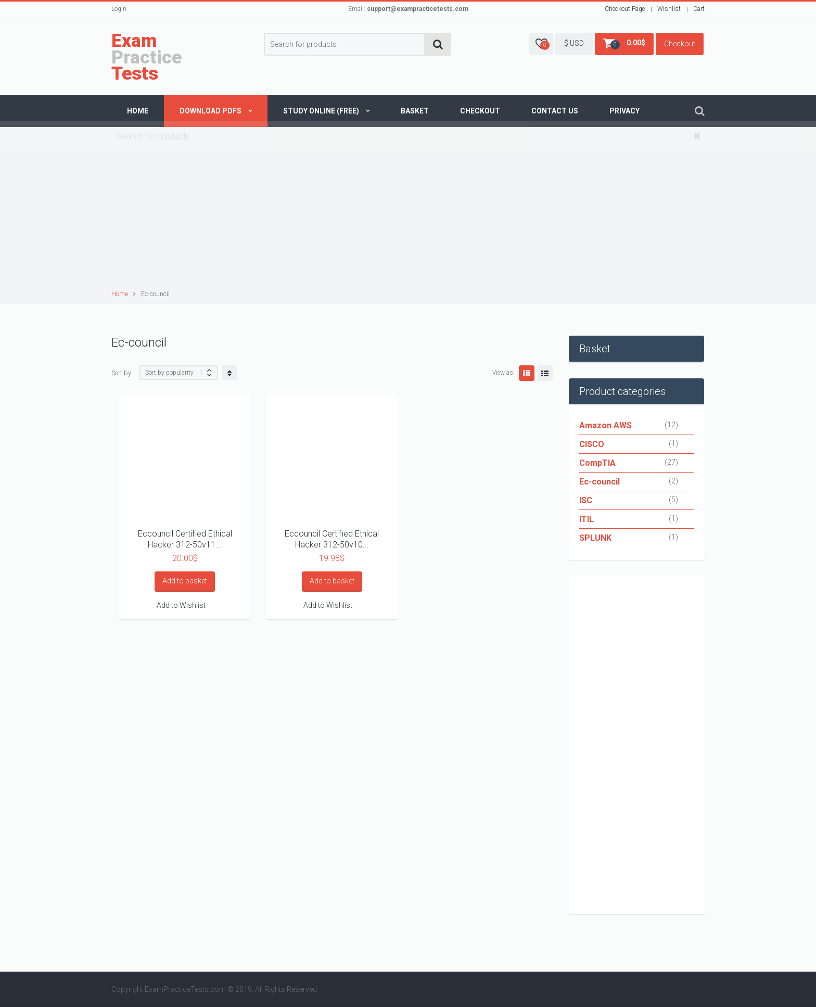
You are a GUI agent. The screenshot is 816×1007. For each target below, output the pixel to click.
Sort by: (122, 373)
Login (118, 8)
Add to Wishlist (181, 605)
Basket (415, 111)
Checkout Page (625, 8)
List (545, 373)
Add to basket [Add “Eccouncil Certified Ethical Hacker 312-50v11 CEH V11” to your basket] (184, 581)
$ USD (574, 43)
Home (137, 111)
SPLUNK (595, 538)
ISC (585, 500)
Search (438, 44)
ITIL (586, 519)
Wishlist (669, 8)
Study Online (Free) (321, 111)
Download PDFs (210, 111)
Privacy (624, 111)
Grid (526, 373)
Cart (699, 8)
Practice (146, 57)
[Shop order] (178, 372)
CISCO (591, 444)
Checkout (679, 44)
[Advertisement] (409, 210)
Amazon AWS (605, 425)
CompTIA (597, 463)
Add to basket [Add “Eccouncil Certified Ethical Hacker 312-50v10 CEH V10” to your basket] (332, 581)
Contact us (554, 111)
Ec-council (599, 482)
